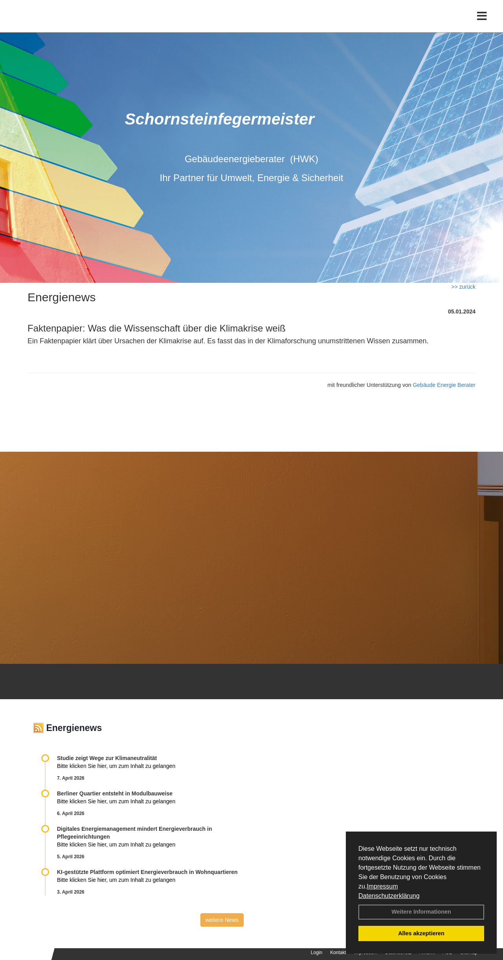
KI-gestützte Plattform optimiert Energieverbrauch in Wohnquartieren (147, 872)
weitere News (222, 920)
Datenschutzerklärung (389, 895)
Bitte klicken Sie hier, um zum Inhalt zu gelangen (116, 766)
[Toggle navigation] (482, 22)
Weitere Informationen (421, 912)
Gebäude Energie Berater (444, 385)
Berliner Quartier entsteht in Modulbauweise (115, 793)
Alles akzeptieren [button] (421, 933)
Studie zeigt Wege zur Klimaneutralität (107, 758)
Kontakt (338, 952)
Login (316, 952)
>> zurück (463, 287)
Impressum (382, 886)
